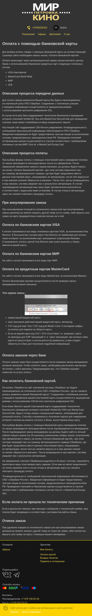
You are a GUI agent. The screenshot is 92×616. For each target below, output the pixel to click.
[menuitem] (28, 34)
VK (6, 574)
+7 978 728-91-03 (30, 599)
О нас (67, 34)
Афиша (42, 34)
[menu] (46, 34)
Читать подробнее (31, 612)
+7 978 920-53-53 (18, 602)
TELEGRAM (16, 574)
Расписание (28, 34)
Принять (14, 612)
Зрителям (54, 34)
